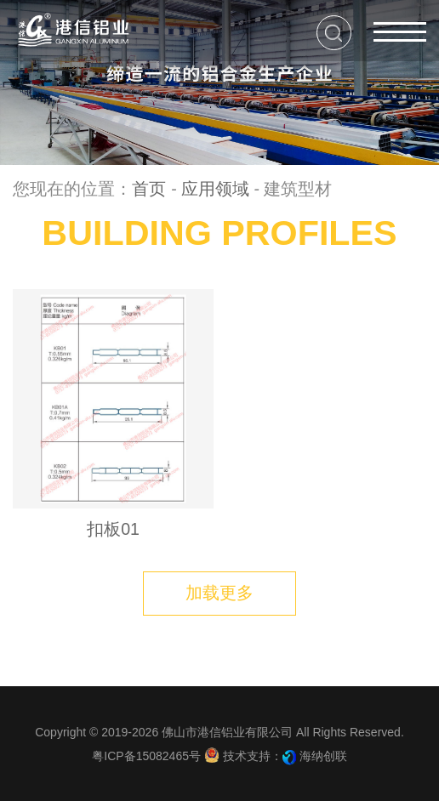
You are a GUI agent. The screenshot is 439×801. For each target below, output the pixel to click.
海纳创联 (323, 756)
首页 (149, 188)
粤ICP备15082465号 (146, 756)
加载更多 (219, 592)
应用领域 (215, 188)
